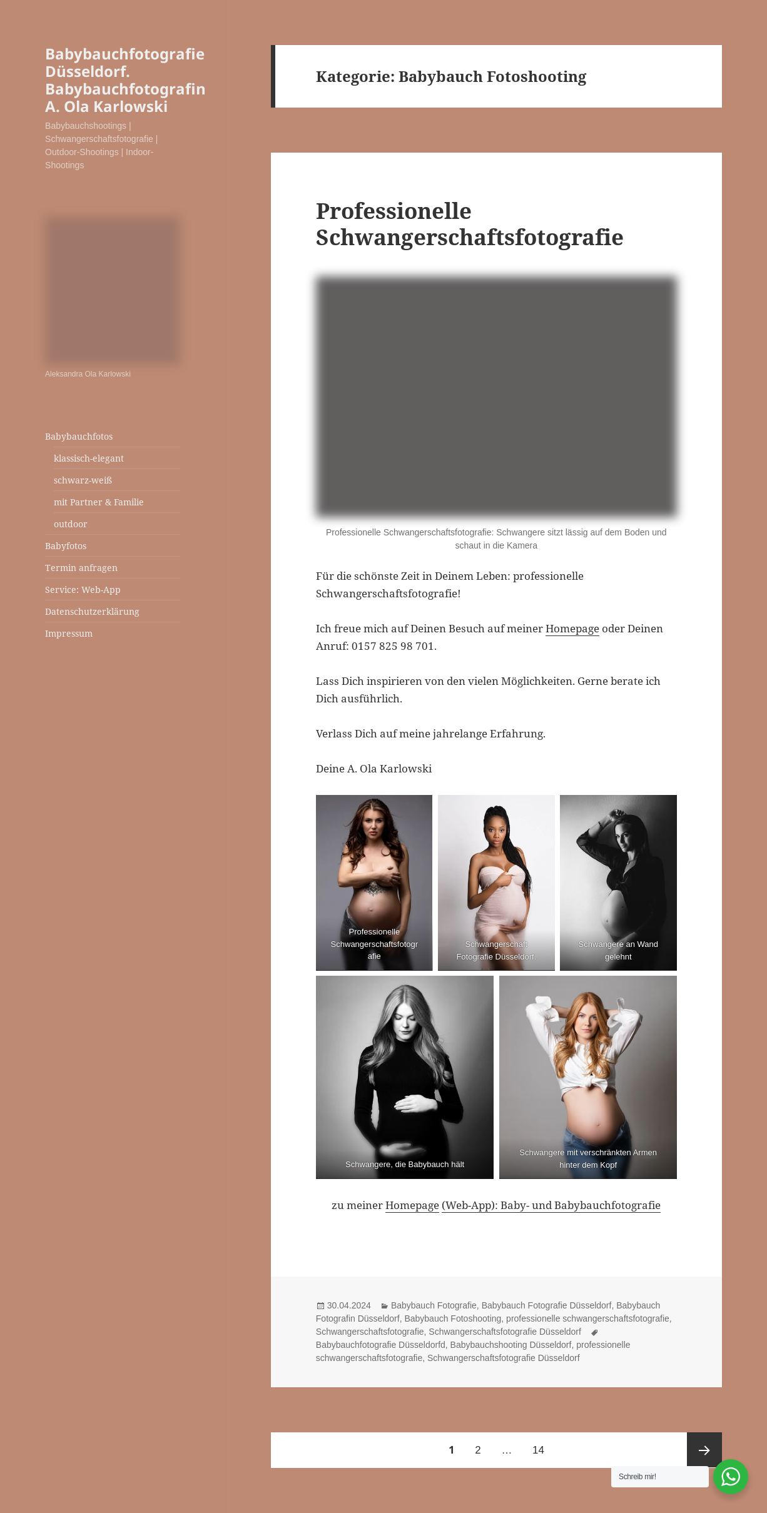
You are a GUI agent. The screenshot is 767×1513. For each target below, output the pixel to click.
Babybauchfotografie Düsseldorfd (380, 1345)
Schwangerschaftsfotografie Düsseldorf (505, 1332)
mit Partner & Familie (99, 502)
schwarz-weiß (83, 480)
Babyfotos (65, 546)
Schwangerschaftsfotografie (370, 1332)
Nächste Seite (704, 1449)
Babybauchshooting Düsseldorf (511, 1345)
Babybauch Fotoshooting (452, 1318)
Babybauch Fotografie (434, 1305)
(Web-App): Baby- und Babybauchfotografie (551, 1205)
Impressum (69, 633)
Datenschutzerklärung (92, 611)
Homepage (572, 628)
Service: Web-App (83, 589)
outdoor (71, 524)
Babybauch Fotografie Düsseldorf (547, 1305)
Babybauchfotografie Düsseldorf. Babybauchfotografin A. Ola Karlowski (125, 79)
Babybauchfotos (79, 436)
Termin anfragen (81, 568)
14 (542, 1444)
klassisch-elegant (89, 458)
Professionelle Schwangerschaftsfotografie (470, 223)
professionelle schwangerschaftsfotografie (587, 1318)
